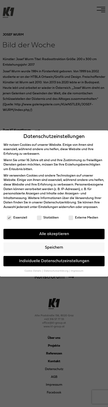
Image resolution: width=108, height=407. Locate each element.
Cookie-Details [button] (33, 271)
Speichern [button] (54, 248)
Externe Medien (83, 218)
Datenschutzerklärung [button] (56, 271)
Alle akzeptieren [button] (54, 234)
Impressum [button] (77, 271)
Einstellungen (48, 207)
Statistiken (48, 218)
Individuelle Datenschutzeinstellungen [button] (54, 261)
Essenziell (17, 218)
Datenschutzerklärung (60, 202)
